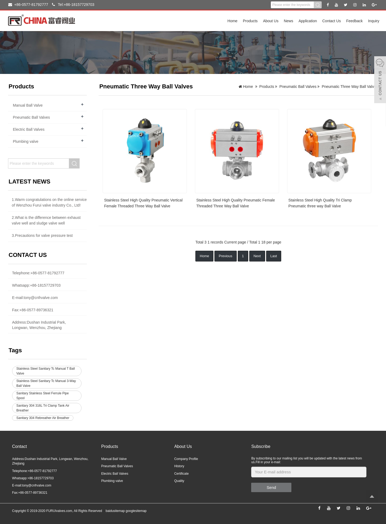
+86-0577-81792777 (28, 4)
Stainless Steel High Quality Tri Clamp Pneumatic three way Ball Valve (320, 203)
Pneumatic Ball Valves (297, 86)
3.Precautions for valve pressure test (42, 235)
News (288, 21)
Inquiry (373, 21)
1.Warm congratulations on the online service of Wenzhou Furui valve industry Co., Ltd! (49, 202)
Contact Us (331, 21)
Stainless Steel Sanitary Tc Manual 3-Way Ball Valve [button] (46, 383)
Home (232, 21)
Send (271, 487)
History (179, 466)
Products (250, 21)
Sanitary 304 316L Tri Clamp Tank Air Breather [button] (42, 408)
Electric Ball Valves (28, 129)
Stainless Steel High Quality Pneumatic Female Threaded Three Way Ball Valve (235, 203)
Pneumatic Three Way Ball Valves (350, 86)
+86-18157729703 (45, 285)
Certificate (181, 474)
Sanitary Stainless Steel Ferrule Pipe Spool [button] (42, 395)
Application (308, 21)
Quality (179, 481)
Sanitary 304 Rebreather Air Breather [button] (42, 418)
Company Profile (186, 459)
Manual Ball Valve (28, 105)
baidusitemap (115, 511)
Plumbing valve (25, 141)
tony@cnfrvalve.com (41, 297)
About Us (271, 21)
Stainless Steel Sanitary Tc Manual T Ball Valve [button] (45, 371)
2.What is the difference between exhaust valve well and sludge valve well (46, 220)
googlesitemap (136, 511)
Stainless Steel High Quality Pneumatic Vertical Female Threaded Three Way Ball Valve (143, 203)
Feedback (354, 21)
